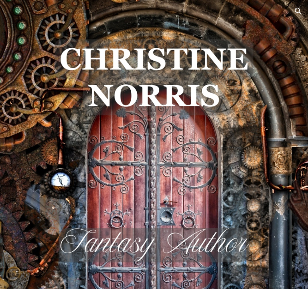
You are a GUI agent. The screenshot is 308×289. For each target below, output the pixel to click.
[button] (298, 11)
